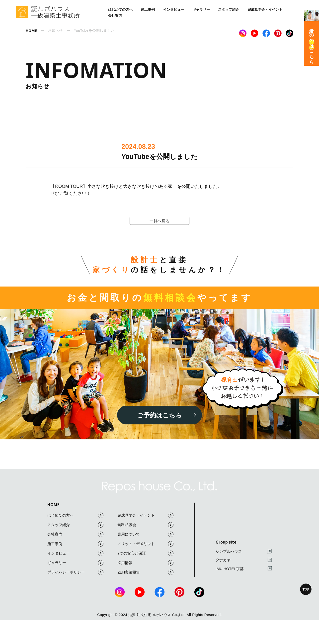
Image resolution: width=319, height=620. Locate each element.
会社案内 (115, 15)
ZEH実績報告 (145, 572)
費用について (145, 534)
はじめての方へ (120, 9)
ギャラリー (201, 9)
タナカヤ (244, 560)
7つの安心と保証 (145, 553)
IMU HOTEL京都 (244, 568)
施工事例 (148, 9)
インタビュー (173, 9)
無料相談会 (145, 525)
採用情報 (145, 563)
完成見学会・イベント (264, 9)
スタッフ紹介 (228, 9)
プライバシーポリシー (75, 572)
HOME (53, 505)
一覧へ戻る (159, 221)
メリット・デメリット (145, 544)
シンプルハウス (244, 551)
